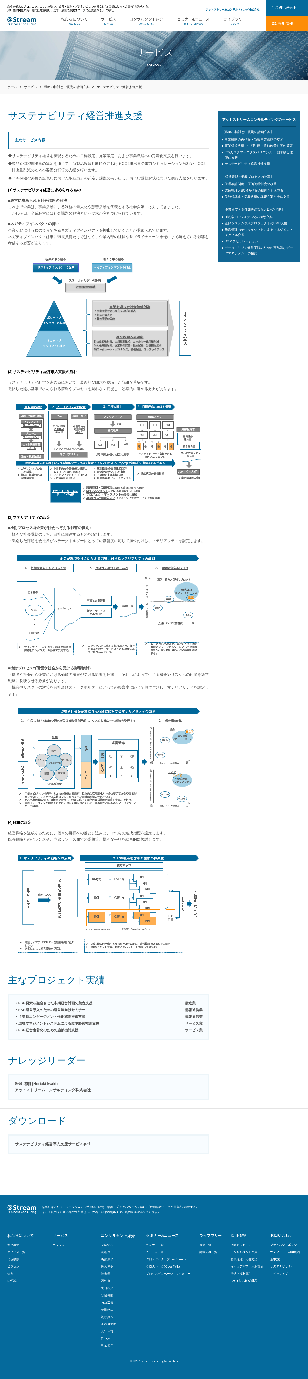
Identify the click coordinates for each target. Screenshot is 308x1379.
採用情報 (238, 1235)
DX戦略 (12, 1280)
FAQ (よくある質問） (245, 1280)
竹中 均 (105, 1338)
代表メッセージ (241, 1244)
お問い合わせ (281, 1235)
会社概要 (13, 1244)
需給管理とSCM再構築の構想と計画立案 (254, 190)
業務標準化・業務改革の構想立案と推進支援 (257, 197)
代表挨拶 (13, 1259)
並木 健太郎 (108, 1324)
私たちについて (74, 21)
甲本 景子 (107, 1345)
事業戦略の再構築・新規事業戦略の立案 (254, 139)
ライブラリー (235, 21)
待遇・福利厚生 (241, 1273)
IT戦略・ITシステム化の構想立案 (249, 217)
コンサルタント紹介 (146, 21)
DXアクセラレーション (242, 241)
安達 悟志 (107, 1244)
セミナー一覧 (155, 1244)
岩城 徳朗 (107, 1295)
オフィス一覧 (16, 1252)
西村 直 (105, 1280)
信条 (10, 1273)
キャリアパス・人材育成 (247, 1266)
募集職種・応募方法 (244, 1259)
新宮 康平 (107, 1259)
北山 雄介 (107, 1288)
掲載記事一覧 (208, 1252)
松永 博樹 (107, 1266)
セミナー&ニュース (193, 21)
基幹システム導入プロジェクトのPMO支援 (256, 223)
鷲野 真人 (107, 1316)
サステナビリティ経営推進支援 (247, 164)
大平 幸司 (107, 1331)
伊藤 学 (105, 1273)
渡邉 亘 (105, 1252)
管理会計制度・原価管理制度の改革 (251, 184)
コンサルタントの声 (244, 1252)
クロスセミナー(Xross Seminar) (167, 1259)
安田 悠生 (107, 1309)
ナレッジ (59, 1244)
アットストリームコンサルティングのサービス (259, 120)
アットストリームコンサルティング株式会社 (232, 9)
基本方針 (276, 1259)
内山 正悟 (107, 1302)
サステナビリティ (282, 1266)
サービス (108, 21)
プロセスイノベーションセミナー (168, 1273)
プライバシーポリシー (285, 1244)
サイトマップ (279, 1273)
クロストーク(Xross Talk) (163, 1266)
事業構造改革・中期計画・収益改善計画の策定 (259, 146)
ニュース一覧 (155, 1252)
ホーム (12, 87)
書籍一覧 (205, 1244)
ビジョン (13, 1266)
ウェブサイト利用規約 (285, 1252)
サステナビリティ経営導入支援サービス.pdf (52, 1144)
